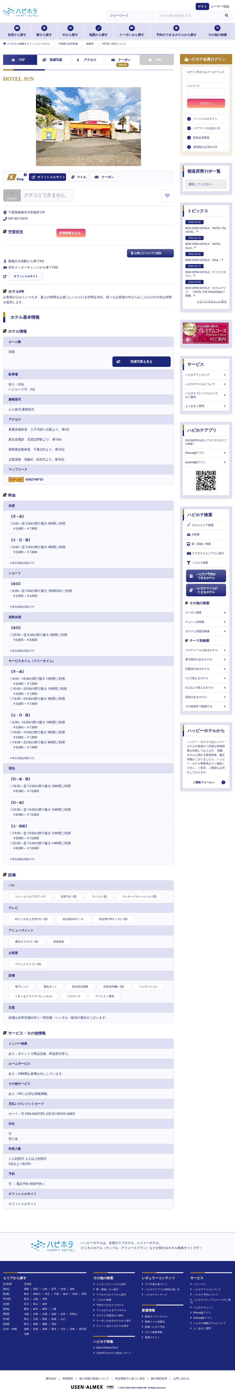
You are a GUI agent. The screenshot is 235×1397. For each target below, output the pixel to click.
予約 (155, 60)
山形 (44, 1289)
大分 (63, 1329)
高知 (53, 1324)
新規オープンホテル (154, 1316)
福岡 (26, 1329)
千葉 (56, 1294)
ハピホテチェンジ (201, 1307)
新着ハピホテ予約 (153, 1326)
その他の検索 (217, 31)
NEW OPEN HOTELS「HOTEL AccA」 (203, 242)
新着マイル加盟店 (153, 1321)
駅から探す (44, 31)
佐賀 (35, 1329)
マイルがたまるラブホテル (109, 1310)
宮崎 (72, 1329)
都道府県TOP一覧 (204, 171)
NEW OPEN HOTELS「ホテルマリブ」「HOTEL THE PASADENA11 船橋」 (205, 288)
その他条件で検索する (206, 706)
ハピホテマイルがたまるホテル (203, 590)
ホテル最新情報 (152, 1332)
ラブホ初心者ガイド (154, 1284)
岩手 (53, 1289)
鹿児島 (82, 1329)
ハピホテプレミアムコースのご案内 (206, 395)
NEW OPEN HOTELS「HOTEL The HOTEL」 (205, 226)
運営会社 (51, 1378)
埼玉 (47, 1294)
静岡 (44, 1309)
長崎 (44, 1329)
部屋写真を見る (135, 362)
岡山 (26, 1319)
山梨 (35, 1299)
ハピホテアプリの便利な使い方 (161, 1289)
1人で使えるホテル (206, 678)
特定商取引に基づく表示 (130, 1378)
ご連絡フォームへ (203, 782)
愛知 (26, 1309)
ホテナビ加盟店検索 (206, 631)
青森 (26, 1289)
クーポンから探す (131, 31)
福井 (44, 1304)
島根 (53, 1319)
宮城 (63, 1289)
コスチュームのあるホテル (206, 650)
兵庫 (35, 1314)
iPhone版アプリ (206, 452)
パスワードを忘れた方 (206, 128)
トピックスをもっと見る (212, 301)
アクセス (87, 60)
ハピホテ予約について (204, 1294)
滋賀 (53, 1314)
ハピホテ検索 (199, 514)
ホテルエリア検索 (200, 525)
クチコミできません (44, 195)
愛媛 (44, 1324)
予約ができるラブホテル (108, 1305)
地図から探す (98, 31)
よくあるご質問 (206, 406)
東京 (26, 1294)
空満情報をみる (72, 234)
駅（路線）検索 (199, 544)
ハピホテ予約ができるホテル (202, 576)
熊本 (53, 1329)
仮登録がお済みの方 (205, 147)
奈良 (63, 1314)
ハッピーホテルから (206, 730)
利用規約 (67, 1378)
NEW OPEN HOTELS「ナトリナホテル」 (205, 270)
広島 (35, 1319)
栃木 (65, 1294)
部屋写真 (52, 60)
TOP (18, 60)
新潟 (26, 1299)
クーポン (121, 60)
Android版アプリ (206, 462)
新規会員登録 (201, 137)
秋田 (35, 1289)
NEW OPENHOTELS (105, 1347)
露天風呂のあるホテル (206, 659)
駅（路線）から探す (106, 1289)
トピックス (197, 211)
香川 (26, 1324)
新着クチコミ (151, 1337)
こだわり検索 (197, 563)
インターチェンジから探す (109, 1284)
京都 (44, 1314)
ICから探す (70, 31)
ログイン (206, 103)
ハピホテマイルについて (206, 384)
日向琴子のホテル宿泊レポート (112, 1353)
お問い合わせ (181, 1378)
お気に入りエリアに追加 (145, 253)
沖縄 (26, 1334)
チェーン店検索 (206, 621)
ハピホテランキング (206, 374)
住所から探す (17, 31)
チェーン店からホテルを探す (111, 1325)
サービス (195, 364)
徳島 (35, 1324)
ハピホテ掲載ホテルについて (208, 1323)
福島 (72, 1289)
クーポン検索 (206, 612)
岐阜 (35, 1309)
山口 (63, 1319)
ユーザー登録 (219, 6)
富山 (35, 1304)
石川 (26, 1304)
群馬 (83, 1294)
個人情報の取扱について (94, 1378)
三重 (53, 1309)
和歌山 (73, 1314)
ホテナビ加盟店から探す (108, 1315)
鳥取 (44, 1319)
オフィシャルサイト (26, 276)
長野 (44, 1299)
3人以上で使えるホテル (206, 687)
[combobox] (189, 15)
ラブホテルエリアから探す (205, 553)
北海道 (27, 1283)
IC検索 (193, 534)
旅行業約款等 (159, 1378)
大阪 (26, 1314)
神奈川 (37, 1294)
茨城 (74, 1294)
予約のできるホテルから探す (176, 31)
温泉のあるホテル (206, 696)
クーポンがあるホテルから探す (112, 1320)
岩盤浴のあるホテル (206, 668)
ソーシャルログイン (205, 118)
